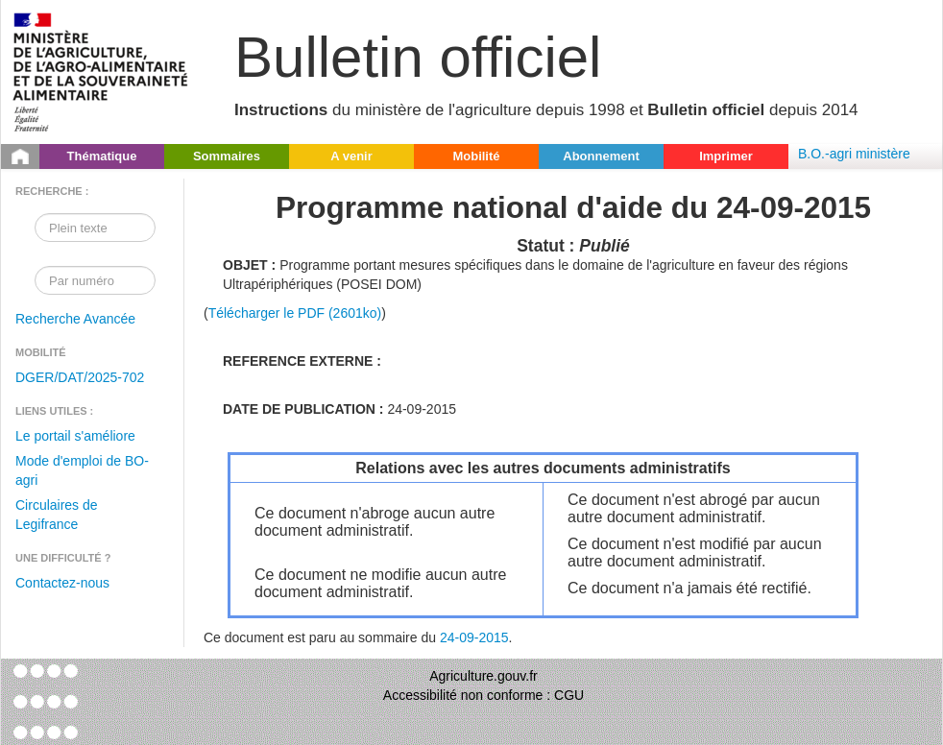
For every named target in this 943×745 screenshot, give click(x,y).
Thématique (102, 156)
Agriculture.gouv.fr (483, 676)
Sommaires (226, 156)
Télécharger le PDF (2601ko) (295, 313)
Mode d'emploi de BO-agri (82, 470)
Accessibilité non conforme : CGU (483, 695)
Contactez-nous (62, 582)
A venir (351, 156)
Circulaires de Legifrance (56, 514)
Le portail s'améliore (75, 436)
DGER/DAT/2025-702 (79, 377)
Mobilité (475, 156)
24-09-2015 (474, 637)
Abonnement (601, 156)
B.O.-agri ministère (854, 153)
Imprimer (726, 156)
